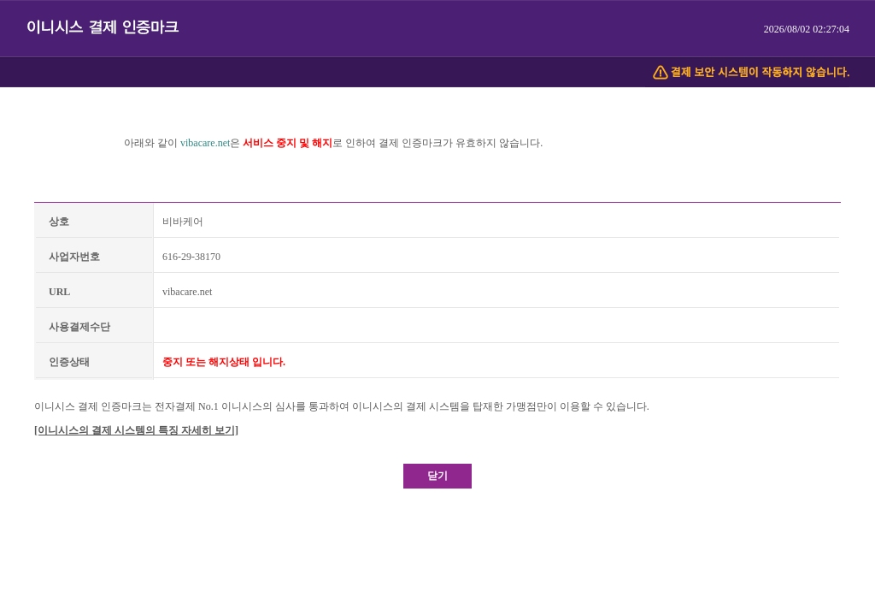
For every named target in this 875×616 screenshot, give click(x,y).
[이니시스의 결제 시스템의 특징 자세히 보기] (136, 430)
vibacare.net (205, 143)
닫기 (437, 476)
